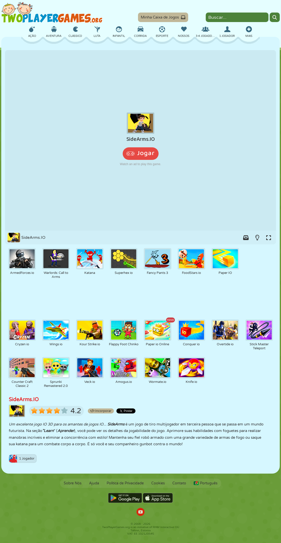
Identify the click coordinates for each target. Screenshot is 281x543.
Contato (179, 483)
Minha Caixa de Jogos (163, 17)
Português (206, 483)
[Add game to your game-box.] (246, 238)
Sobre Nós (73, 483)
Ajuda (94, 483)
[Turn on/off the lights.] (257, 238)
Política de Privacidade (125, 483)
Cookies (158, 483)
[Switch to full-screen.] (268, 238)
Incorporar (100, 411)
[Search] (275, 17)
